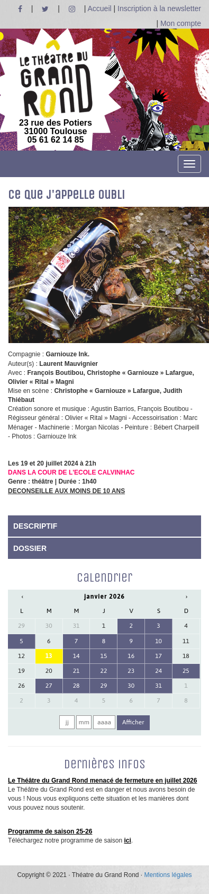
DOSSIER (30, 548)
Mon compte (180, 23)
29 (21, 625)
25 (186, 670)
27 (49, 685)
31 (76, 625)
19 (21, 670)
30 (49, 625)
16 (131, 656)
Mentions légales (168, 875)
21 (76, 670)
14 (76, 656)
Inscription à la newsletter (159, 8)
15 (103, 656)
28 (76, 685)
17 (158, 656)
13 (49, 656)
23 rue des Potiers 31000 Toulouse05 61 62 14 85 (55, 91)
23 (131, 670)
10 (158, 641)
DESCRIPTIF (35, 526)
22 (103, 670)
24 (158, 670)
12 (21, 656)
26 (21, 685)
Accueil (99, 8)
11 (186, 641)
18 (186, 656)
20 (49, 670)
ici (127, 840)
